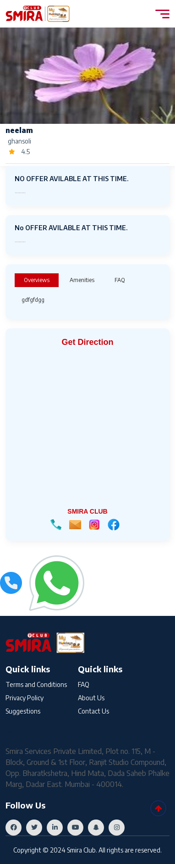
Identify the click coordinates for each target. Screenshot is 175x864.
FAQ (83, 684)
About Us (91, 698)
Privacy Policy (24, 698)
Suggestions (22, 711)
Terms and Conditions (36, 684)
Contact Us (93, 711)
